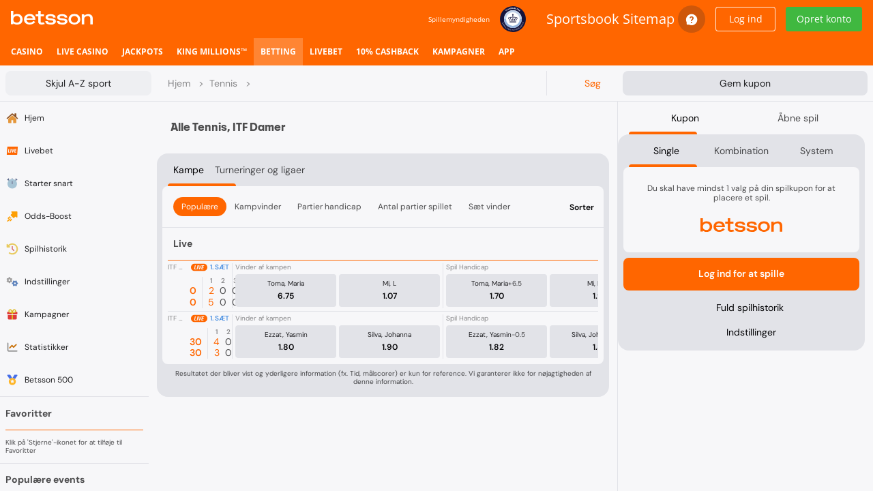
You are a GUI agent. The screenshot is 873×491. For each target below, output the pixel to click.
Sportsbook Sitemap (610, 19)
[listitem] (27, 51)
